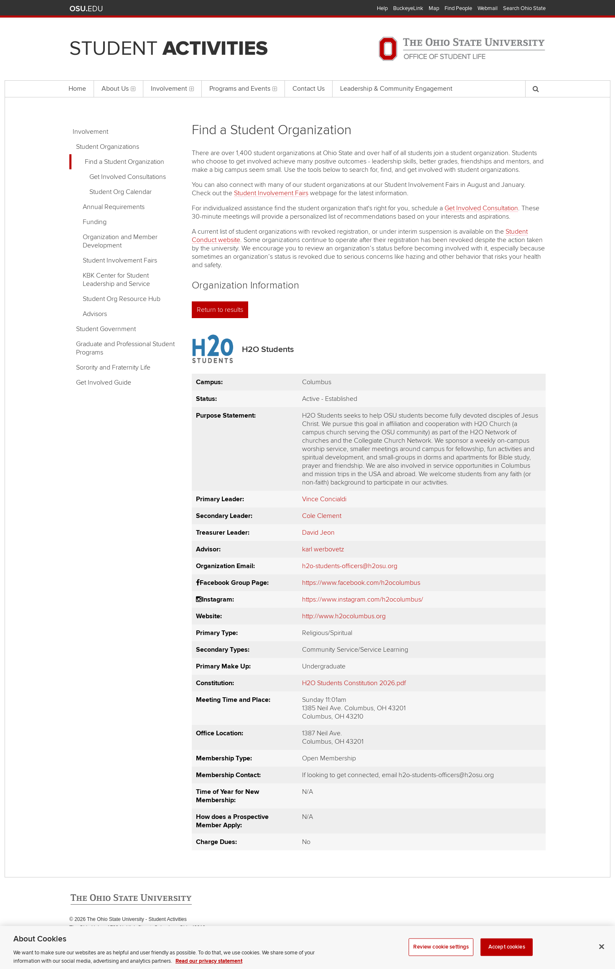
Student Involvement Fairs (120, 260)
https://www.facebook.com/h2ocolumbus (361, 583)
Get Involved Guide (103, 382)
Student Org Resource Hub (121, 299)
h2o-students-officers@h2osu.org (349, 566)
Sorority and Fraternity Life (113, 367)
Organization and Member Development (120, 241)
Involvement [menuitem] (172, 88)
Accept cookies (506, 956)
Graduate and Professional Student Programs (125, 348)
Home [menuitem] (77, 88)
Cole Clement (321, 516)
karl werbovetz (323, 549)
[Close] (601, 955)
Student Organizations (107, 147)
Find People (458, 8)
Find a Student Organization (124, 162)
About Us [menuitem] (118, 88)
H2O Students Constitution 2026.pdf (354, 683)
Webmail (488, 8)
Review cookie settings (441, 956)
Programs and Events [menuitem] (243, 88)
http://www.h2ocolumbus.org (344, 616)
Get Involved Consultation (481, 208)
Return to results (220, 310)
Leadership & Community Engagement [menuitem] (396, 88)
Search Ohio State (524, 8)
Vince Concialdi (324, 499)
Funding (95, 222)
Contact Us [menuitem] (308, 88)
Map (434, 8)
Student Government (106, 329)
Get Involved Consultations (127, 177)
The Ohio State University (86, 8)
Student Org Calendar (120, 192)
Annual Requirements (114, 207)
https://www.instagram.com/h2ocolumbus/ (362, 599)
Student (168, 48)
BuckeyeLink (408, 8)
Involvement (90, 132)
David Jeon (318, 532)
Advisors (95, 314)
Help (382, 8)
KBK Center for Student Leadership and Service (116, 279)
